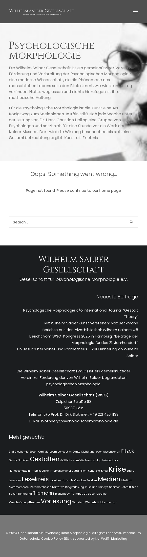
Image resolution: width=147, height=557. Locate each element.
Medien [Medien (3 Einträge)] (109, 479)
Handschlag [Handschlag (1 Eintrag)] (93, 460)
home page (110, 190)
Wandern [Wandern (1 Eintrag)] (78, 502)
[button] (135, 11)
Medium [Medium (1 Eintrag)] (126, 480)
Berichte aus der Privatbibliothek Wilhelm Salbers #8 (90, 329)
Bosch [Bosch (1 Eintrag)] (33, 452)
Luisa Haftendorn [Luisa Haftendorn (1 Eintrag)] (74, 480)
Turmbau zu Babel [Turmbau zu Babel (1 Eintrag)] (83, 494)
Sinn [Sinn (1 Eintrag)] (135, 487)
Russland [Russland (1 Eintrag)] (91, 487)
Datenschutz (30, 538)
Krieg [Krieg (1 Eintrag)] (104, 471)
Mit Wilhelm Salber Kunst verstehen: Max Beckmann (91, 323)
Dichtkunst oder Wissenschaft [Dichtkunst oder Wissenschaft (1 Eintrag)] (100, 452)
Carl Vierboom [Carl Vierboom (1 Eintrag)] (47, 452)
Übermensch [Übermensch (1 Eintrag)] (108, 502)
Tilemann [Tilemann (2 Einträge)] (43, 493)
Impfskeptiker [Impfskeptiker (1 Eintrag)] (40, 471)
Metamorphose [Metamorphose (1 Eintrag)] (19, 487)
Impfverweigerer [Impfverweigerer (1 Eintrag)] (60, 471)
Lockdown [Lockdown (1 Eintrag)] (56, 480)
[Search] (73, 222)
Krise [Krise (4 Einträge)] (117, 469)
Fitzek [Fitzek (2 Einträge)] (127, 451)
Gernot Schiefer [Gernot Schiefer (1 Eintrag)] (19, 460)
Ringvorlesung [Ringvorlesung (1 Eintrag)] (74, 487)
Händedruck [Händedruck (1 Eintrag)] (110, 460)
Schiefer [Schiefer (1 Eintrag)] (114, 487)
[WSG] (41, 12)
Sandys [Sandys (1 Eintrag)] (103, 487)
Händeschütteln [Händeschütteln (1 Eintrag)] (19, 471)
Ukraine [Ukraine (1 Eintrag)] (101, 494)
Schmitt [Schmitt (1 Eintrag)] (126, 487)
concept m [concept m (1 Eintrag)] (65, 452)
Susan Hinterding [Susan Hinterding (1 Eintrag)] (20, 494)
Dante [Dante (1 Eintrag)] (76, 452)
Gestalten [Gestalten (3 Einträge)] (45, 459)
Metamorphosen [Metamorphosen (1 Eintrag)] (40, 487)
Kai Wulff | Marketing (111, 538)
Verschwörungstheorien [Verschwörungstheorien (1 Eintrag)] (24, 502)
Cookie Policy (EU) (56, 538)
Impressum (131, 533)
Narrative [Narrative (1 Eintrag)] (58, 487)
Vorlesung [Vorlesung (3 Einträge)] (56, 501)
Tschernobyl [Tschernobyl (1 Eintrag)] (62, 494)
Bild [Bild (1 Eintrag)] (11, 452)
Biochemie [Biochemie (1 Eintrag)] (21, 452)
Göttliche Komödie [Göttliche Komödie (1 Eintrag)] (72, 460)
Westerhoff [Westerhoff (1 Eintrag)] (92, 502)
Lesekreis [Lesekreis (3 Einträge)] (35, 479)
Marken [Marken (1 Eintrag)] (92, 480)
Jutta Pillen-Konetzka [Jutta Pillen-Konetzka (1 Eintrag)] (86, 471)
